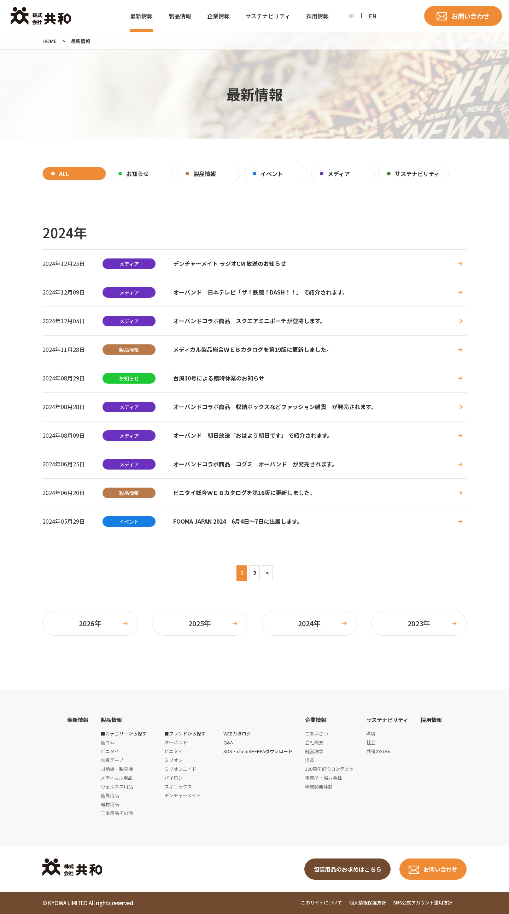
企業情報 (218, 16)
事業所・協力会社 (323, 777)
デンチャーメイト (182, 795)
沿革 (309, 760)
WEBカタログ (237, 733)
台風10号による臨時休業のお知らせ (218, 378)
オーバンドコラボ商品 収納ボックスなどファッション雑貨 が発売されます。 (274, 407)
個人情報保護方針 (367, 902)
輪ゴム (108, 742)
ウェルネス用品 (117, 786)
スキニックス (178, 786)
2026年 (90, 623)
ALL (64, 173)
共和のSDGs (379, 751)
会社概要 (314, 742)
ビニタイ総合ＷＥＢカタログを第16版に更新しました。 (244, 493)
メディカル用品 (117, 777)
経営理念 (314, 751)
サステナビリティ (267, 16)
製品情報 (180, 16)
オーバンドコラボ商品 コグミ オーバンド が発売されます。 (255, 464)
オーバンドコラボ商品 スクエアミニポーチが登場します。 (249, 321)
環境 (370, 733)
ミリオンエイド (180, 768)
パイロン (173, 777)
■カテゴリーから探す (124, 733)
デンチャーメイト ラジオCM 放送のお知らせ (229, 264)
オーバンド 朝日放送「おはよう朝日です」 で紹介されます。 (253, 435)
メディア (339, 173)
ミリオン (173, 760)
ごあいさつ (316, 733)
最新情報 (141, 16)
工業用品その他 (117, 813)
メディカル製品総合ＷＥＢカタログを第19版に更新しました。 (252, 349)
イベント (272, 173)
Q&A (228, 742)
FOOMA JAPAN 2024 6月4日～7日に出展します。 (238, 521)
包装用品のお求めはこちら (347, 869)
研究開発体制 (319, 786)
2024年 (309, 623)
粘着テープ (112, 760)
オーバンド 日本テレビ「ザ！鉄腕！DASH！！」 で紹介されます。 (260, 292)
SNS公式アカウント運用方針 (422, 902)
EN (372, 16)
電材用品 (110, 804)
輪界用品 (110, 795)
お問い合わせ (470, 16)
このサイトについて (321, 902)
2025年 (199, 623)
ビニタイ (110, 751)
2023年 (419, 623)
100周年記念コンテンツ (329, 768)
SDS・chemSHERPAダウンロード (258, 751)
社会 (370, 742)
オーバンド (176, 742)
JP (350, 16)
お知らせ (137, 173)
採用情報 (317, 16)
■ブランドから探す (185, 733)
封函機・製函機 (117, 768)
